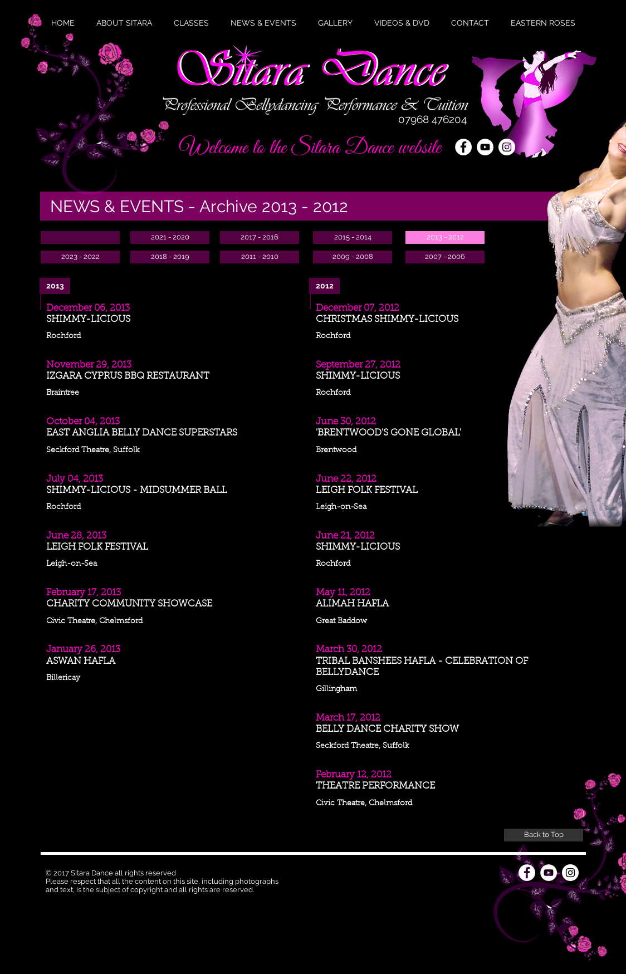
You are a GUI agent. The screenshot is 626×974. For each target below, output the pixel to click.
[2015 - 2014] (352, 237)
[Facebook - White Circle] (463, 147)
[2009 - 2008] (352, 257)
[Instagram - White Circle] (570, 872)
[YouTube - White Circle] (485, 147)
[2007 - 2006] (445, 257)
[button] (263, 23)
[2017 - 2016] (259, 237)
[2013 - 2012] (445, 237)
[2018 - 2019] (169, 257)
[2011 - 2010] (259, 257)
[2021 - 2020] (169, 237)
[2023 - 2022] (80, 257)
